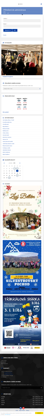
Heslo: (4, 24)
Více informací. (8, 414)
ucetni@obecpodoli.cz (8, 374)
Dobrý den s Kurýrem (7, 137)
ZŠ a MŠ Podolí (6, 124)
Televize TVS (5, 139)
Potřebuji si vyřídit (6, 148)
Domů (4, 13)
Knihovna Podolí (6, 128)
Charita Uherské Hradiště (8, 141)
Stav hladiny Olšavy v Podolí (8, 120)
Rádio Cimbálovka (6, 152)
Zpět (8, 13)
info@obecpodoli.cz (8, 372)
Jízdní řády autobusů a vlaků (8, 143)
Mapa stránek (22, 410)
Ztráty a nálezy (6, 133)
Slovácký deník (6, 135)
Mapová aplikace (6, 154)
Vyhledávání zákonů (7, 150)
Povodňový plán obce (7, 122)
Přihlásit (27, 410)
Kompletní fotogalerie (8, 76)
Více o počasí (6, 112)
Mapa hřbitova (5, 126)
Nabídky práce (6, 130)
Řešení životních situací (7, 145)
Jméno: (5, 18)
